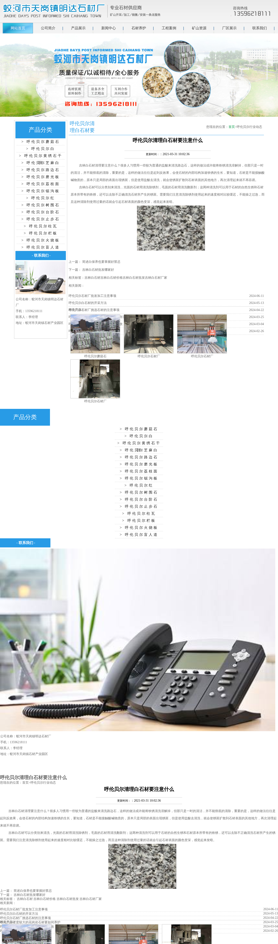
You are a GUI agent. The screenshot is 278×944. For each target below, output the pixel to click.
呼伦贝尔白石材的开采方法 (88, 303)
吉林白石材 (87, 165)
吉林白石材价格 (111, 277)
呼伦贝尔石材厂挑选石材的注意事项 (94, 310)
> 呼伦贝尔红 (40, 198)
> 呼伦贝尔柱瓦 (40, 226)
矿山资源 (199, 28)
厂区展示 (229, 28)
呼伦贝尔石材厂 (149, 356)
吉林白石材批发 (134, 277)
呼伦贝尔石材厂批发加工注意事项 (92, 296)
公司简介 (48, 28)
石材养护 (139, 28)
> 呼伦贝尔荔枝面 (40, 184)
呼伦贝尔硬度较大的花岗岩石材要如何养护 (30, 922)
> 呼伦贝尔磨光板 (40, 177)
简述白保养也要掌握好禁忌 (101, 261)
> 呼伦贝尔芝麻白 (40, 163)
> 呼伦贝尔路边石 (40, 170)
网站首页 (18, 28)
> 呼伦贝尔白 (40, 149)
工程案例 (169, 28)
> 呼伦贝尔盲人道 (40, 247)
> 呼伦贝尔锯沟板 (40, 191)
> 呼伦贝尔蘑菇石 (40, 142)
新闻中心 (108, 28)
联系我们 (259, 28)
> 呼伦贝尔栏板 (40, 233)
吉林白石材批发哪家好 (98, 269)
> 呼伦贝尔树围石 (40, 205)
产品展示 (78, 28)
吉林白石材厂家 (156, 277)
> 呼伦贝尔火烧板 (40, 240)
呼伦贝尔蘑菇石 (95, 356)
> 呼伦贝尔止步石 (40, 219)
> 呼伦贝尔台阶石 (40, 212)
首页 (231, 127)
